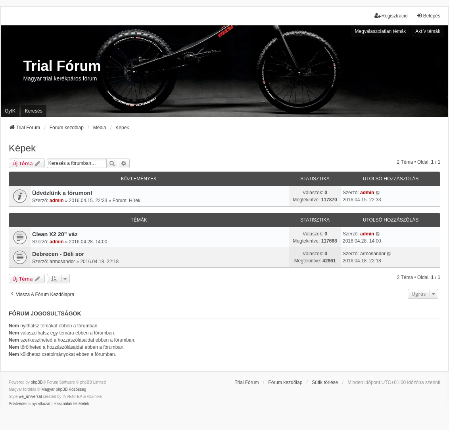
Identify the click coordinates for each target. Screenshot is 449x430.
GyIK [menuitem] (10, 111)
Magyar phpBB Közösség (63, 389)
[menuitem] (29, 403)
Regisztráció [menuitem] (391, 16)
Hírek (134, 200)
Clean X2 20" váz (55, 234)
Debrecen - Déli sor (58, 254)
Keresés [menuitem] (33, 111)
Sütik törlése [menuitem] (325, 382)
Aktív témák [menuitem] (427, 31)
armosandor (62, 261)
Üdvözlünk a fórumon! (62, 193)
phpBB (37, 382)
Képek (22, 148)
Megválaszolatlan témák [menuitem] (380, 31)
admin (56, 200)
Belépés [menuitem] (428, 16)
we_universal (30, 396)
